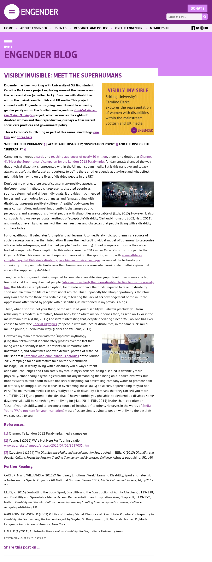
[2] (6, 440)
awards (39, 156)
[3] (6, 452)
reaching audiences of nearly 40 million (79, 156)
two (7, 137)
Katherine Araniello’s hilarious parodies (51, 356)
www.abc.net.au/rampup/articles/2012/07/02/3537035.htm (46, 445)
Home (8, 46)
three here (24, 137)
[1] (6, 433)
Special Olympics (45, 324)
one (96, 132)
